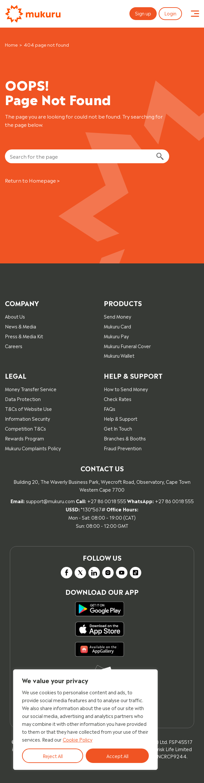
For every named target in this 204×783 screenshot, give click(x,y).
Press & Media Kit (24, 335)
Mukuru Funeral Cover (127, 345)
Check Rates (117, 398)
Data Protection (23, 398)
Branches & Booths (125, 438)
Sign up (143, 13)
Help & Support (120, 418)
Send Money (117, 316)
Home (11, 44)
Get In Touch (118, 428)
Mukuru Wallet (119, 355)
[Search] (159, 156)
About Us (15, 316)
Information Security (27, 418)
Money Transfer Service (31, 388)
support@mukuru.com (50, 500)
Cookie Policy (77, 739)
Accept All (117, 755)
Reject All (53, 755)
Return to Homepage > (32, 180)
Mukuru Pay (116, 335)
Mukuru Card (117, 326)
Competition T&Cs (25, 428)
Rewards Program (24, 438)
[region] (85, 719)
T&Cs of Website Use (28, 408)
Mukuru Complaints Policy (33, 447)
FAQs (109, 408)
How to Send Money (126, 388)
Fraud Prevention (123, 447)
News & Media (20, 326)
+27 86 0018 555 (106, 500)
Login (170, 13)
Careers (13, 345)
